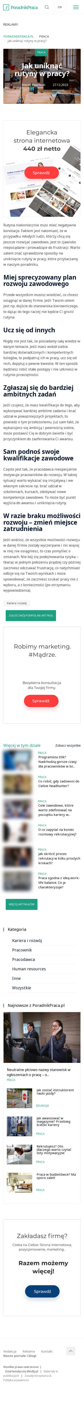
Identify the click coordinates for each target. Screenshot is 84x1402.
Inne (16, 978)
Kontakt (47, 1351)
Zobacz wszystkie (68, 745)
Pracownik (22, 950)
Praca (41, 52)
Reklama (28, 1351)
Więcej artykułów (21, 904)
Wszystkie (21, 987)
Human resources (29, 968)
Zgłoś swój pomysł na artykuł (31, 615)
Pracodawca (23, 959)
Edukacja (42, 1105)
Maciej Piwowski (33, 85)
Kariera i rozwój (17, 603)
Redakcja (9, 1351)
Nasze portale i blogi (19, 1356)
